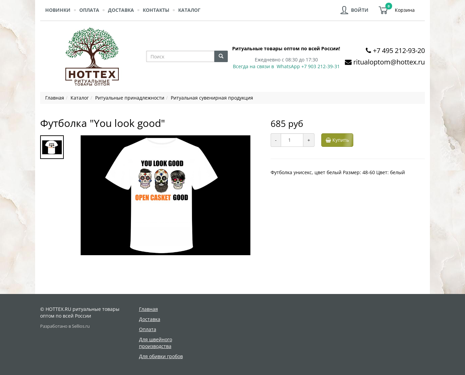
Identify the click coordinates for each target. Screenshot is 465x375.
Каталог (189, 10)
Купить (339, 140)
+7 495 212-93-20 (399, 50)
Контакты (156, 10)
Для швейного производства (155, 342)
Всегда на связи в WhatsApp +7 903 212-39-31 (286, 66)
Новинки (58, 10)
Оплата (89, 10)
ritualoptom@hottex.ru (389, 61)
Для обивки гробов (161, 356)
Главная (148, 309)
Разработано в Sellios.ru (65, 326)
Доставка (121, 10)
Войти (359, 10)
